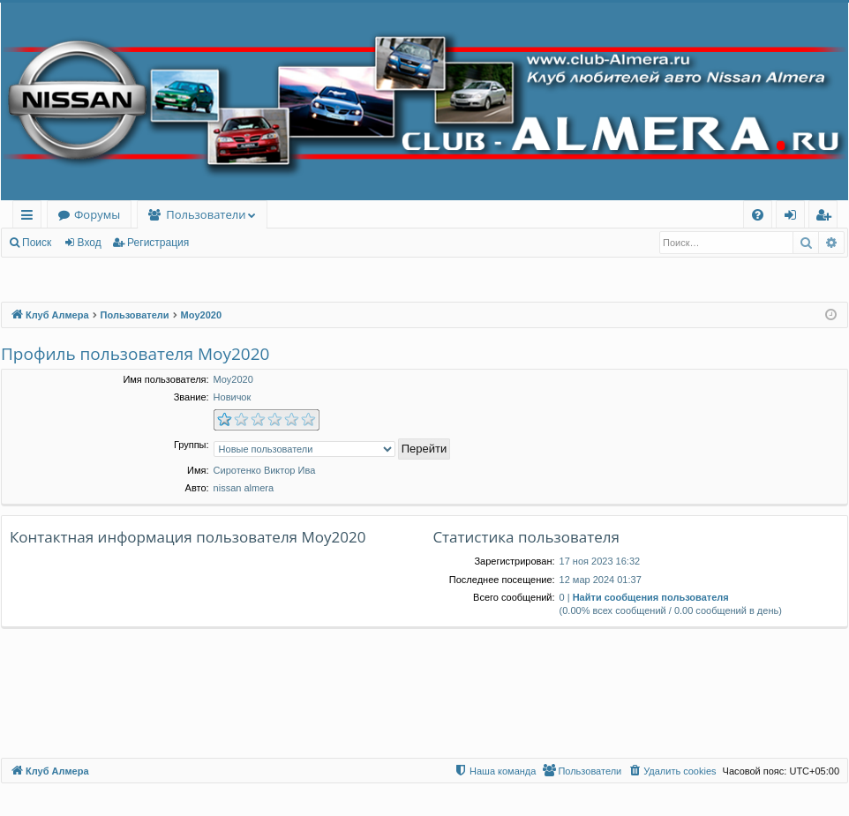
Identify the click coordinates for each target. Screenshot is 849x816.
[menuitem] (757, 214)
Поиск (36, 242)
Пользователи (205, 214)
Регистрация (158, 242)
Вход (89, 242)
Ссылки (30, 217)
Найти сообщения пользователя (651, 597)
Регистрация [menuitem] (827, 217)
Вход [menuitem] (794, 217)
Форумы (97, 214)
